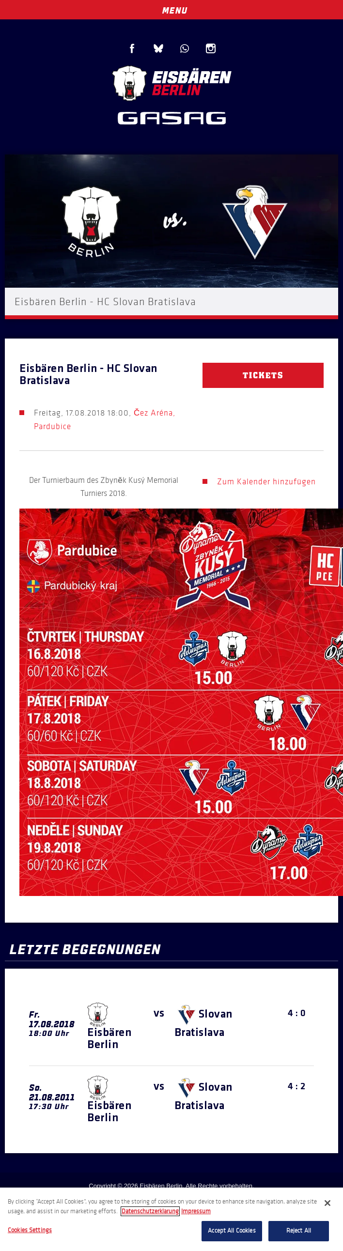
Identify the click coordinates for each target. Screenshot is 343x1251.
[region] (171, 1219)
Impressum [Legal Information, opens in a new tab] (196, 1211)
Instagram (211, 48)
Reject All (298, 1231)
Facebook (132, 48)
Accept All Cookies (231, 1231)
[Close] (327, 1203)
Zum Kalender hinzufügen (266, 482)
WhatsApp (184, 48)
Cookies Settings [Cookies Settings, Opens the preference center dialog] (30, 1230)
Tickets (263, 375)
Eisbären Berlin (171, 82)
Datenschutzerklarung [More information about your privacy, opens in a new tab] (150, 1211)
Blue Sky (158, 48)
